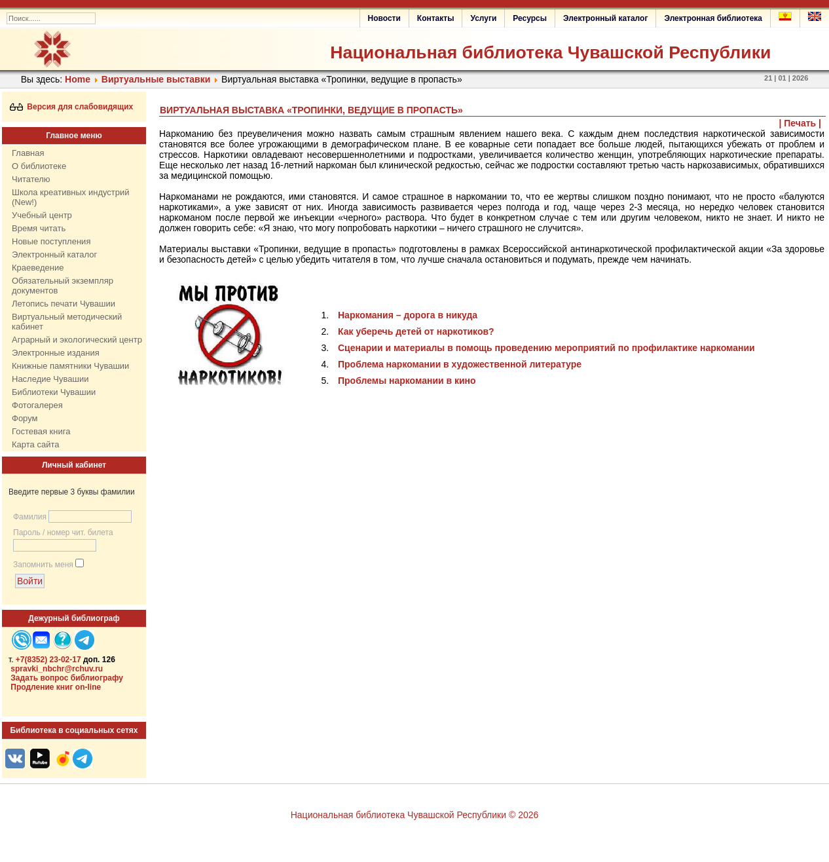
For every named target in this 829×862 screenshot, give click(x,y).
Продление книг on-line (55, 687)
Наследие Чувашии (50, 379)
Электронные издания (56, 353)
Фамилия (29, 516)
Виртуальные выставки (155, 79)
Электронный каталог (605, 18)
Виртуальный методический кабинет (67, 321)
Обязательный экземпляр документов (62, 285)
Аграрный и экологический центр (77, 340)
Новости (384, 18)
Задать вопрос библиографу (66, 678)
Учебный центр (42, 215)
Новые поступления (51, 241)
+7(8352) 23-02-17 (48, 659)
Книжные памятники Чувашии (70, 366)
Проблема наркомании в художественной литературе (459, 364)
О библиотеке (39, 166)
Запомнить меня (43, 564)
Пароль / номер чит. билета (63, 532)
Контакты (435, 18)
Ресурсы (530, 18)
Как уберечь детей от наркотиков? (416, 331)
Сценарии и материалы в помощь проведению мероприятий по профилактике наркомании (546, 348)
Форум (25, 418)
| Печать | (800, 123)
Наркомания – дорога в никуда (407, 315)
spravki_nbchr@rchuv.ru (56, 668)
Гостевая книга (41, 431)
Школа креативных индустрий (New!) (71, 197)
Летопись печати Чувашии (63, 304)
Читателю (31, 179)
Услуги (483, 18)
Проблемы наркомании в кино (407, 380)
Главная (28, 153)
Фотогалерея (37, 405)
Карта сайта (35, 444)
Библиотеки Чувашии (54, 392)
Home (77, 79)
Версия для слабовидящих (72, 106)
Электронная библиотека (713, 18)
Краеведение (38, 267)
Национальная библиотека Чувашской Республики (550, 52)
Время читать (38, 228)
